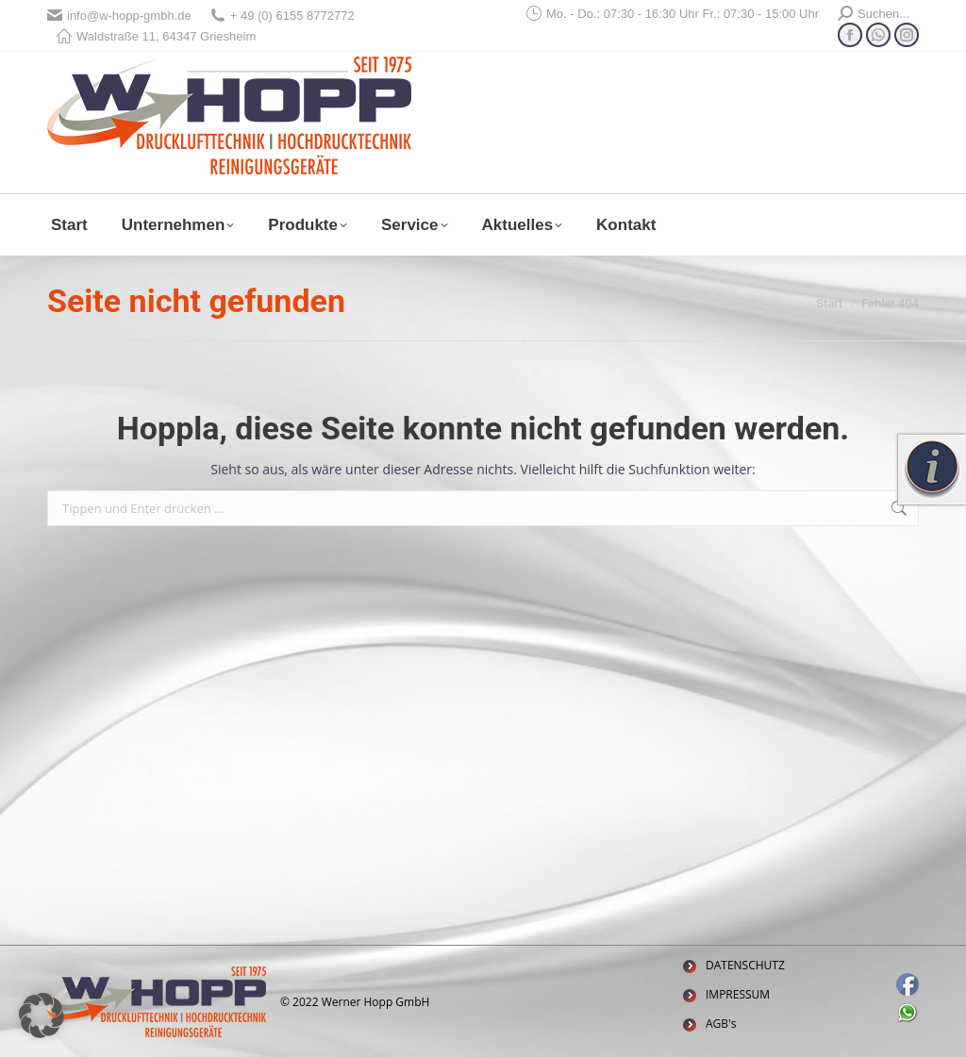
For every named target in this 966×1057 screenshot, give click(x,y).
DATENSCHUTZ (745, 965)
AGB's (721, 1024)
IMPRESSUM (738, 994)
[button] (41, 1015)
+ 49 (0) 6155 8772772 (282, 16)
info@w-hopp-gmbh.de (119, 16)
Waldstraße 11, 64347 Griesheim (156, 36)
